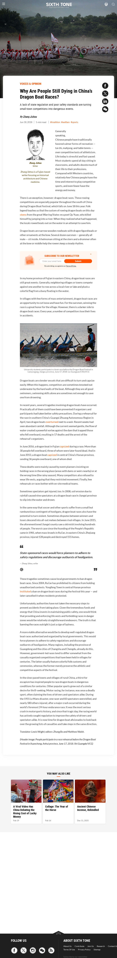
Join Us (90, 946)
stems (23, 214)
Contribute (79, 946)
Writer (35, 166)
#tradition (55, 122)
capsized (64, 446)
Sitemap (97, 949)
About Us (67, 946)
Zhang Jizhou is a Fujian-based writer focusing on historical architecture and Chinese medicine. (35, 177)
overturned (52, 421)
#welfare (65, 122)
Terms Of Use (69, 949)
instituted (25, 591)
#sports (74, 122)
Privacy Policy (84, 949)
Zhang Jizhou (30, 116)
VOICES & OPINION (30, 84)
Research (101, 946)
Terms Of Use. (71, 266)
